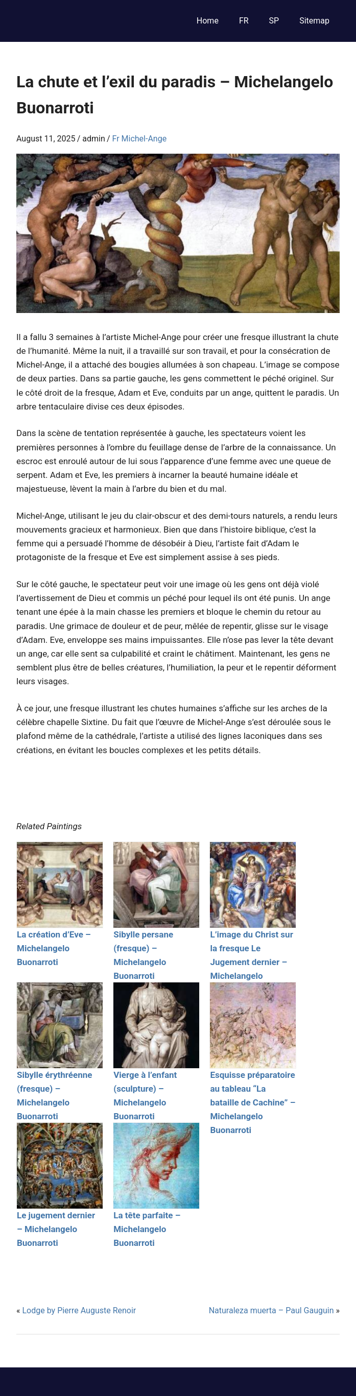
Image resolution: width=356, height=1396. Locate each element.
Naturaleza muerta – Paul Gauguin (271, 1310)
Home (208, 21)
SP (274, 21)
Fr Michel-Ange (139, 138)
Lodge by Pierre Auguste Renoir (79, 1310)
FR (244, 21)
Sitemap (314, 21)
